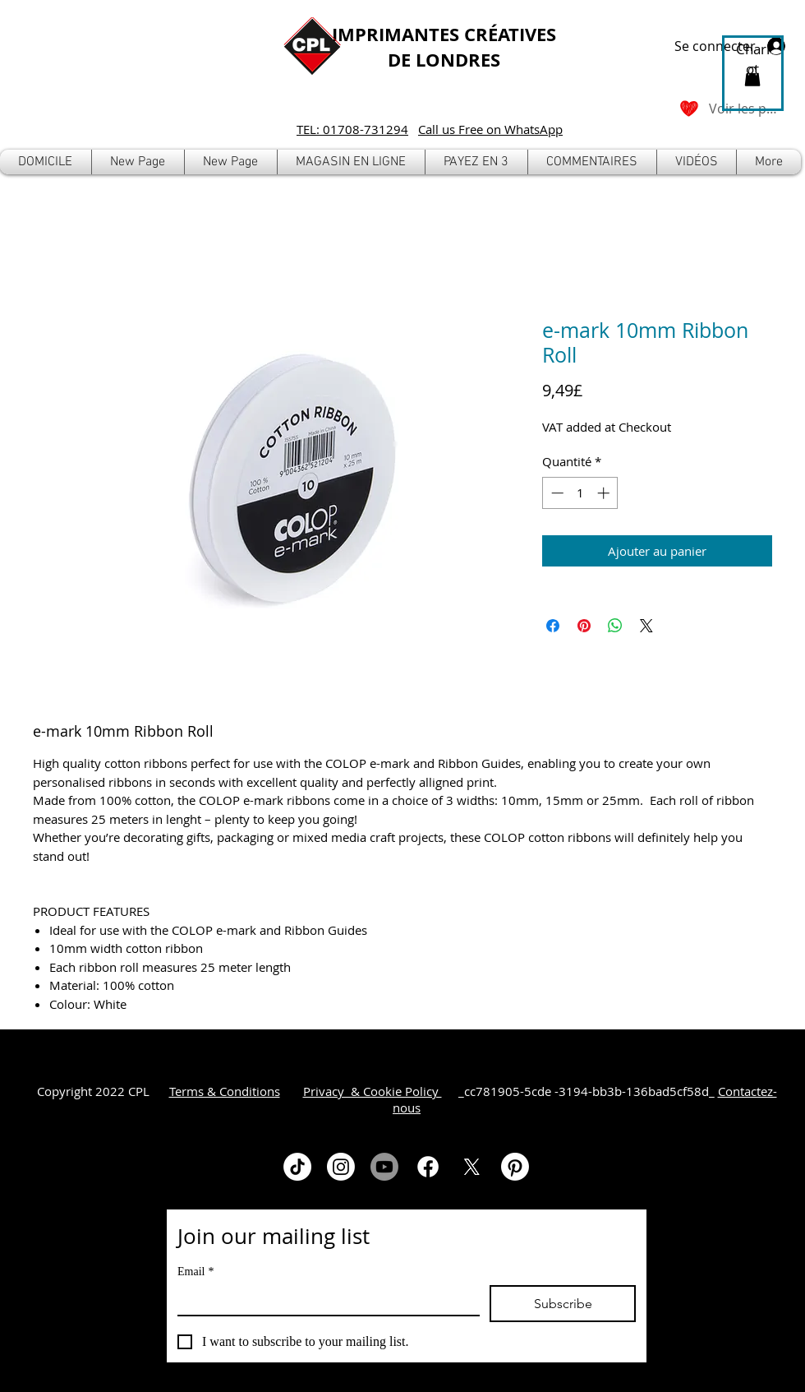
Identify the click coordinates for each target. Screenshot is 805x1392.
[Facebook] (428, 1167)
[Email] (323, 1300)
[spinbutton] (580, 493)
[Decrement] (556, 493)
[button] (351, 162)
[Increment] (605, 493)
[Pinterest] (515, 1167)
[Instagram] (341, 1167)
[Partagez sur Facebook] (553, 626)
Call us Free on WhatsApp (490, 129)
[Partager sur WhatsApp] (615, 626)
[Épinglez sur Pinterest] (584, 626)
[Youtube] (384, 1167)
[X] (471, 1167)
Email (195, 1272)
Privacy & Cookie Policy (372, 1091)
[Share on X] (646, 626)
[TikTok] (297, 1167)
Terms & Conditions (224, 1091)
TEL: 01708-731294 (352, 129)
